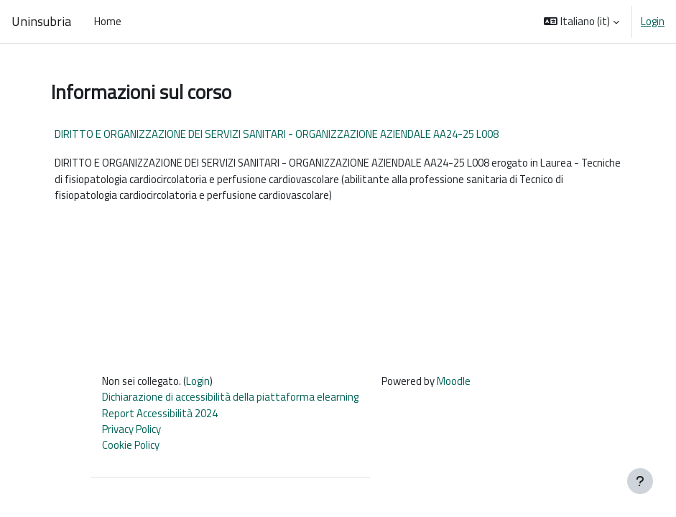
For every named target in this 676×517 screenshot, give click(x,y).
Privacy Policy (131, 429)
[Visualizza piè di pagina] (640, 481)
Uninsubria (41, 21)
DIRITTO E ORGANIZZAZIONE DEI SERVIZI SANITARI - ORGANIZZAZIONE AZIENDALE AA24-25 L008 (277, 134)
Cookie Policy (130, 445)
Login (653, 21)
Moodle (454, 381)
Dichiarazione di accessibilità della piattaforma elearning (230, 396)
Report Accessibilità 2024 (160, 413)
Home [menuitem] (107, 21)
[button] (581, 21)
